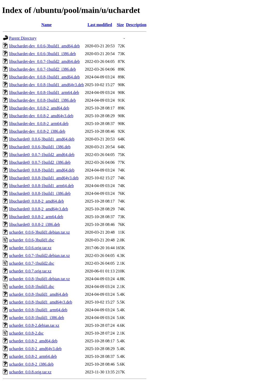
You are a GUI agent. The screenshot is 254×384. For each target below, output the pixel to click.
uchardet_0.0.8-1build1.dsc (31, 286)
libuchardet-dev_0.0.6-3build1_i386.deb (42, 53)
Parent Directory (22, 38)
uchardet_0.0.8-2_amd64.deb (33, 341)
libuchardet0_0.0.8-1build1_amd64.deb (41, 170)
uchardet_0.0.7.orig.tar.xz (30, 271)
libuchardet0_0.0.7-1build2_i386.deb (40, 162)
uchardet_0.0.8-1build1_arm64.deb (38, 310)
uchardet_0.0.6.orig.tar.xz (30, 248)
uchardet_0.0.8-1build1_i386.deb (36, 317)
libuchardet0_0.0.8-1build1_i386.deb (40, 193)
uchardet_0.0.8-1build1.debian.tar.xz (39, 279)
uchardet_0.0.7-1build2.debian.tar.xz (39, 255)
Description (136, 25)
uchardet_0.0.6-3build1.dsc (31, 240)
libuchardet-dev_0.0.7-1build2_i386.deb (42, 69)
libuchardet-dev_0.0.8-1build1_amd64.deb (44, 77)
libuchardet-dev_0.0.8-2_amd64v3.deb (41, 116)
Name (46, 25)
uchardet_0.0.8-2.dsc (26, 333)
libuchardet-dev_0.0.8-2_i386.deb (37, 131)
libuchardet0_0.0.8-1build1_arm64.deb (41, 185)
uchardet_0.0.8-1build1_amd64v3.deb (40, 302)
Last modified (99, 25)
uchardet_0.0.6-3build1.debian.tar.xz (39, 232)
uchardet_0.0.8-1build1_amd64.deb (38, 294)
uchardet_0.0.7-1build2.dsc (31, 263)
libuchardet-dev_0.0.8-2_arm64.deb (39, 123)
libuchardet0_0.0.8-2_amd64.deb (36, 201)
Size (120, 25)
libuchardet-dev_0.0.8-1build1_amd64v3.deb (46, 85)
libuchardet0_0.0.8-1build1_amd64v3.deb (44, 178)
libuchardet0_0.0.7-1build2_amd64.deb (41, 154)
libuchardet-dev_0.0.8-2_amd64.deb (39, 108)
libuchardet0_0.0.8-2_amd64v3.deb (38, 209)
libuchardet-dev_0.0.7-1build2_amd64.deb (44, 61)
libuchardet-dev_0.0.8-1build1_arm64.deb (44, 92)
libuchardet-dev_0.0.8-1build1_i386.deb (42, 100)
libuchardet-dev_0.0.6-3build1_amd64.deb (44, 46)
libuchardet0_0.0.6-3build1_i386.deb (40, 147)
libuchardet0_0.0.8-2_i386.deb (34, 224)
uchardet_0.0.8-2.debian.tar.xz (34, 325)
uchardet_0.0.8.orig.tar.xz (30, 372)
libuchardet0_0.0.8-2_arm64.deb (36, 217)
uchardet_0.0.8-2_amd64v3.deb (35, 348)
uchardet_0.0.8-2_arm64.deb (33, 356)
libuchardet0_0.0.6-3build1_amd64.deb (41, 139)
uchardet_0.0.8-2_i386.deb (31, 364)
